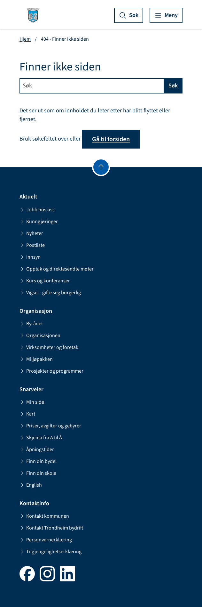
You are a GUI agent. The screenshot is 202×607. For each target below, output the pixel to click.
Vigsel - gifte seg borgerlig (50, 292)
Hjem (25, 39)
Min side (31, 402)
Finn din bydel (38, 461)
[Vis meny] (166, 15)
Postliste (32, 245)
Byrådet (31, 323)
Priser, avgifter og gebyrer (50, 425)
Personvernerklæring (45, 539)
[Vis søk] (128, 15)
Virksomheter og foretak (48, 347)
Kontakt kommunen (44, 516)
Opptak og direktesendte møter (56, 268)
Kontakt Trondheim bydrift (51, 527)
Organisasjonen (39, 335)
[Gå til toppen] (101, 167)
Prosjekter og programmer (51, 371)
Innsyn (30, 257)
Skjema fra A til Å (40, 437)
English (30, 485)
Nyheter (31, 233)
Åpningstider (36, 449)
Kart (27, 413)
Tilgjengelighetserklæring (50, 551)
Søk (173, 86)
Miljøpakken (36, 359)
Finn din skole (37, 473)
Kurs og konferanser (44, 280)
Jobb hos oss (37, 209)
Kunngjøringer (38, 221)
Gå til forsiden (111, 139)
